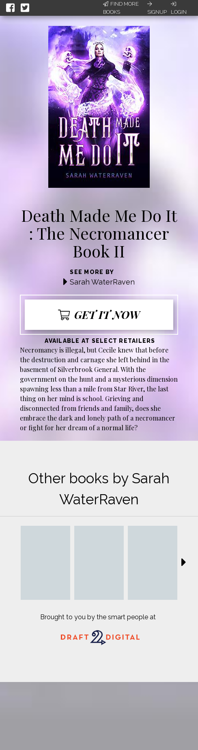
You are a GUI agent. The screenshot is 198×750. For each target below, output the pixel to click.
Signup (157, 8)
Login (179, 8)
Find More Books (121, 8)
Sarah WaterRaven (102, 282)
